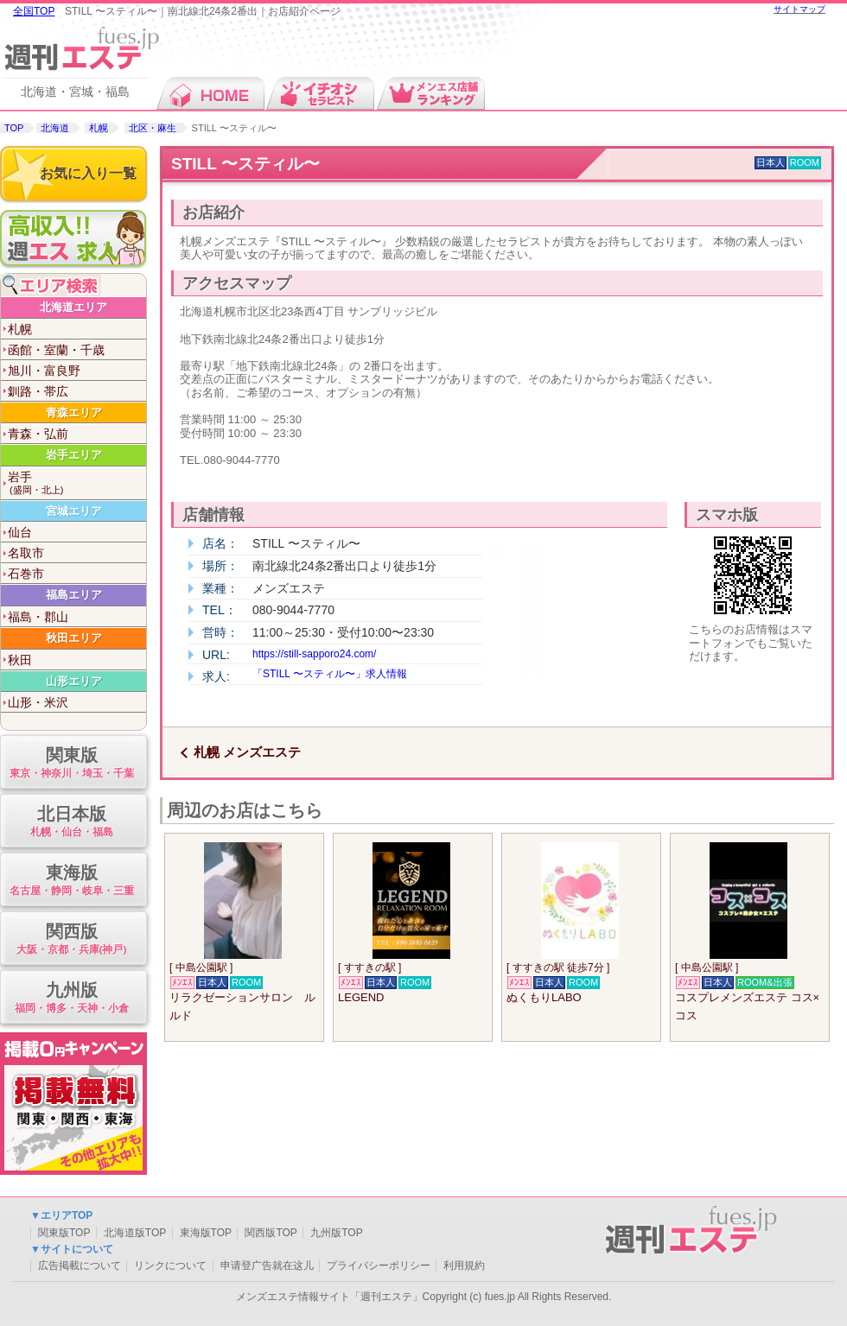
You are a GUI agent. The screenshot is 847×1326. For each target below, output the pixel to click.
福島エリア (74, 594)
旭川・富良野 (44, 370)
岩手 (77, 483)
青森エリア (74, 412)
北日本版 (71, 822)
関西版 (71, 939)
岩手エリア (74, 454)
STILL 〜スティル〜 (245, 164)
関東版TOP (64, 1233)
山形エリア (74, 681)
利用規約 (464, 1265)
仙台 (20, 532)
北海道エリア (73, 307)
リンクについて (170, 1265)
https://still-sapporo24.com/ (314, 654)
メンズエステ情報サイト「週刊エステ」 (329, 1297)
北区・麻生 (152, 128)
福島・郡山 (38, 617)
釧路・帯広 (38, 391)
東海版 (71, 880)
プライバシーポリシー (378, 1265)
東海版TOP (206, 1233)
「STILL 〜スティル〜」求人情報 (329, 674)
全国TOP (33, 11)
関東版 (71, 763)
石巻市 (26, 574)
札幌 (98, 128)
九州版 (71, 998)
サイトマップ (799, 9)
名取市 (26, 553)
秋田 (20, 660)
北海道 (55, 128)
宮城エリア (74, 510)
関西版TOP (270, 1233)
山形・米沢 (38, 702)
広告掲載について (79, 1265)
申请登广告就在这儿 (267, 1265)
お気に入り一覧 (88, 173)
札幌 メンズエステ (247, 752)
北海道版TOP (135, 1233)
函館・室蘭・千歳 (56, 350)
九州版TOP (336, 1233)
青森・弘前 (38, 434)
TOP (13, 128)
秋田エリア (74, 637)
